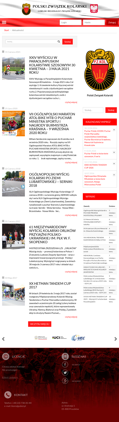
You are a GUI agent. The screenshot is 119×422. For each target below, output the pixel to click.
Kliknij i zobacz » (10, 377)
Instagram (76, 381)
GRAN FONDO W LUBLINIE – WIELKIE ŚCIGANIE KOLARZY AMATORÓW (95, 269)
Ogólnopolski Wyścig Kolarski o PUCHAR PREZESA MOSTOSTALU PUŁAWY (95, 212)
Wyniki (90, 196)
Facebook (76, 365)
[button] (3, 339)
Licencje (18, 356)
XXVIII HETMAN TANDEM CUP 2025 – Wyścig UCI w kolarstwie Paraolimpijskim (95, 299)
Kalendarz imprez (98, 121)
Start (6, 30)
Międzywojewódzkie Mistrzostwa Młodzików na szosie (94, 249)
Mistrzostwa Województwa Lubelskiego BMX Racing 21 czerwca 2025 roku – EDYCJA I (95, 290)
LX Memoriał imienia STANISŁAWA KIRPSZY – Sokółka (93, 221)
